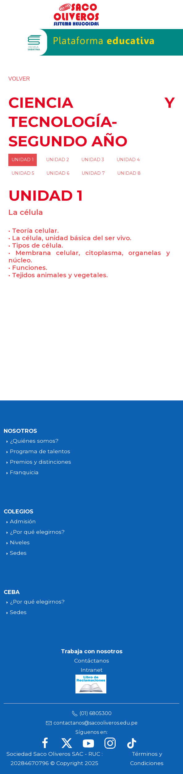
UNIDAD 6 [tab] (57, 173)
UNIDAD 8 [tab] (129, 173)
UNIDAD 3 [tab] (92, 159)
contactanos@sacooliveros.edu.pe (95, 723)
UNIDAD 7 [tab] (93, 173)
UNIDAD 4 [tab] (128, 159)
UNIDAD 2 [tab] (57, 159)
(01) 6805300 (95, 713)
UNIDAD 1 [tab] (22, 159)
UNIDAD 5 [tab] (22, 173)
